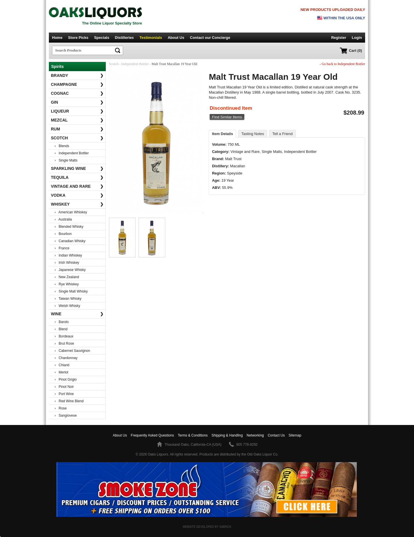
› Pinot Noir (64, 387)
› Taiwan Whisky (68, 299)
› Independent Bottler (72, 153)
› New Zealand (67, 277)
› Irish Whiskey (67, 263)
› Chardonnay (66, 358)
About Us (176, 37)
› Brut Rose (64, 343)
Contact (210, 37)
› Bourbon (63, 234)
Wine (77, 314)
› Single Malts (66, 160)
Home (57, 37)
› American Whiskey (71, 212)
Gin (77, 102)
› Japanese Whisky (70, 270)
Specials (101, 37)
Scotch (77, 138)
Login (357, 37)
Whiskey (77, 204)
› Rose (61, 408)
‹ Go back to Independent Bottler (342, 64)
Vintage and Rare (77, 186)
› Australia (63, 219)
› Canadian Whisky (70, 241)
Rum (77, 129)
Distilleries (124, 37)
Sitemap (295, 435)
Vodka (77, 195)
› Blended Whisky (69, 227)
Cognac (77, 93)
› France (62, 248)
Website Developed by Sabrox (207, 526)
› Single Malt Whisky (71, 291)
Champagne (77, 84)
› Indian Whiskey (68, 255)
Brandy (77, 75)
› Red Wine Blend (69, 401)
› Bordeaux (64, 336)
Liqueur (77, 111)
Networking (255, 435)
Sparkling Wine (77, 168)
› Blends (62, 146)
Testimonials (150, 37)
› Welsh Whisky (67, 306)
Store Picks (78, 37)
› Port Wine (64, 394)
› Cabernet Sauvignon (72, 351)
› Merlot (61, 372)
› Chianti (62, 365)
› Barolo (62, 322)
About (120, 435)
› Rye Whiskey (67, 284)
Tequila (77, 177)
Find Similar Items (227, 117)
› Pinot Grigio (66, 379)
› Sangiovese (66, 415)
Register (338, 37)
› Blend (61, 329)
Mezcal (77, 120)
